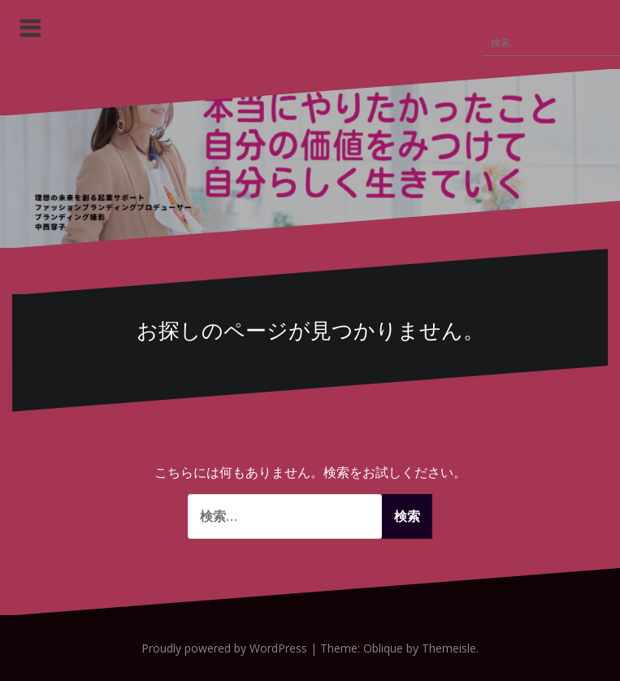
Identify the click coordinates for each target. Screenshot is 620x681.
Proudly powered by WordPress (224, 648)
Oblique (383, 648)
